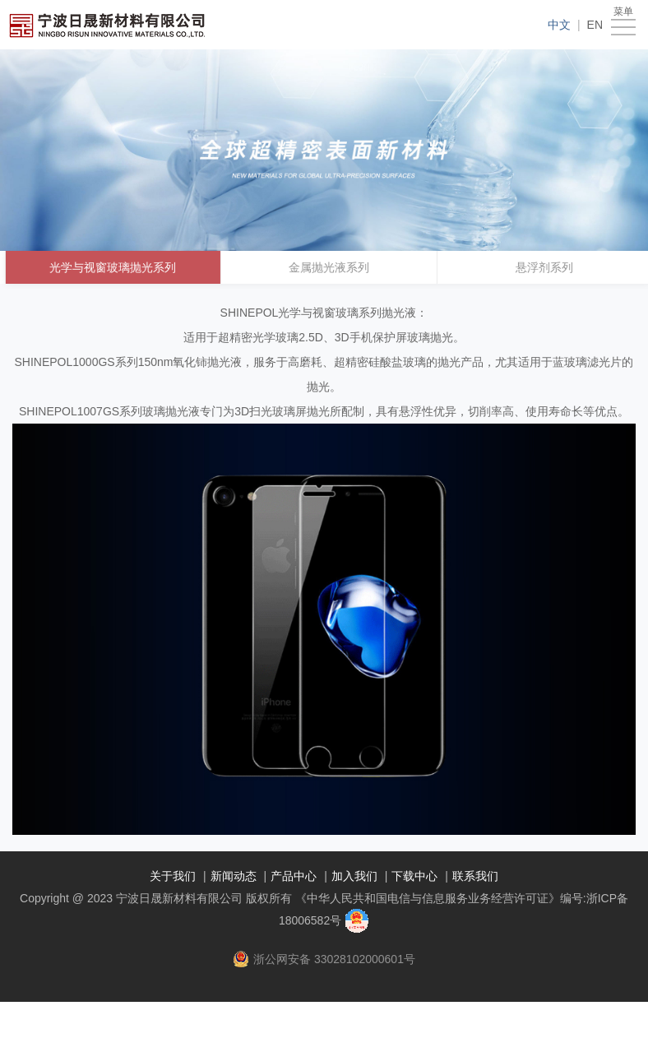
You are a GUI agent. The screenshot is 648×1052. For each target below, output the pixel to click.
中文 (559, 24)
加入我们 (354, 876)
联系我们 (475, 876)
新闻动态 (234, 876)
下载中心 (414, 876)
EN (595, 24)
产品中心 (294, 876)
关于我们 (173, 876)
